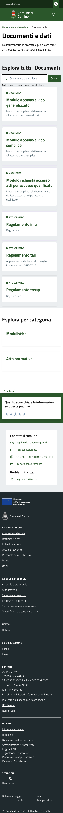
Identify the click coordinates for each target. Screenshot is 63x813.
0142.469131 (20, 685)
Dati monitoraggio (12, 796)
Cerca (54, 78)
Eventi (5, 654)
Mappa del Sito (45, 800)
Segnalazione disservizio (15, 753)
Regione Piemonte (12, 3)
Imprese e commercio (14, 601)
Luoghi (5, 649)
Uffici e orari (8, 705)
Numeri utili (8, 711)
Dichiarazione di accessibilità (17, 740)
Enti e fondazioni (11, 544)
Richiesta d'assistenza (14, 761)
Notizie (6, 630)
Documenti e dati (11, 539)
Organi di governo (12, 550)
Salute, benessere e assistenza (19, 606)
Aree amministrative (13, 533)
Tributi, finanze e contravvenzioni (20, 611)
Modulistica (13, 92)
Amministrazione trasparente (18, 745)
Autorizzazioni (9, 590)
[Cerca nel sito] (52, 14)
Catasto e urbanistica (14, 595)
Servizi (39, 796)
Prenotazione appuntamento (18, 757)
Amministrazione (19, 27)
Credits (19, 800)
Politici (5, 560)
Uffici (5, 566)
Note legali (8, 735)
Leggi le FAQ (9, 749)
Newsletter (8, 783)
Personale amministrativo (16, 555)
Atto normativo (15, 217)
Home (5, 27)
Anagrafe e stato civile (14, 584)
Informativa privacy (13, 729)
